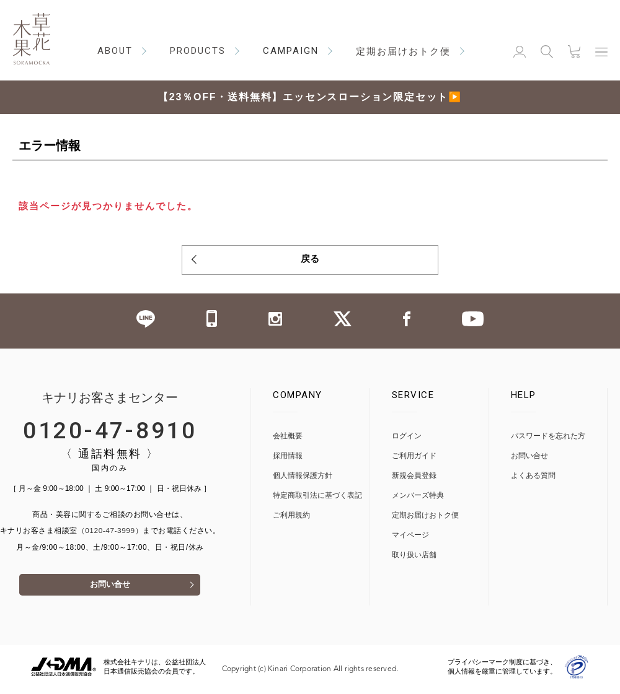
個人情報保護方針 (302, 478)
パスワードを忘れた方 (548, 439)
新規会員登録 (414, 478)
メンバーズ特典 (418, 498)
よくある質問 (533, 478)
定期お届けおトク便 (425, 518)
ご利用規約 (291, 518)
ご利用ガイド (414, 458)
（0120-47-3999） (110, 533)
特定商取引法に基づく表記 (317, 498)
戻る (310, 261)
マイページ (410, 538)
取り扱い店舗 (414, 557)
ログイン (407, 439)
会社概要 (288, 439)
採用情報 (288, 458)
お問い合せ (109, 589)
